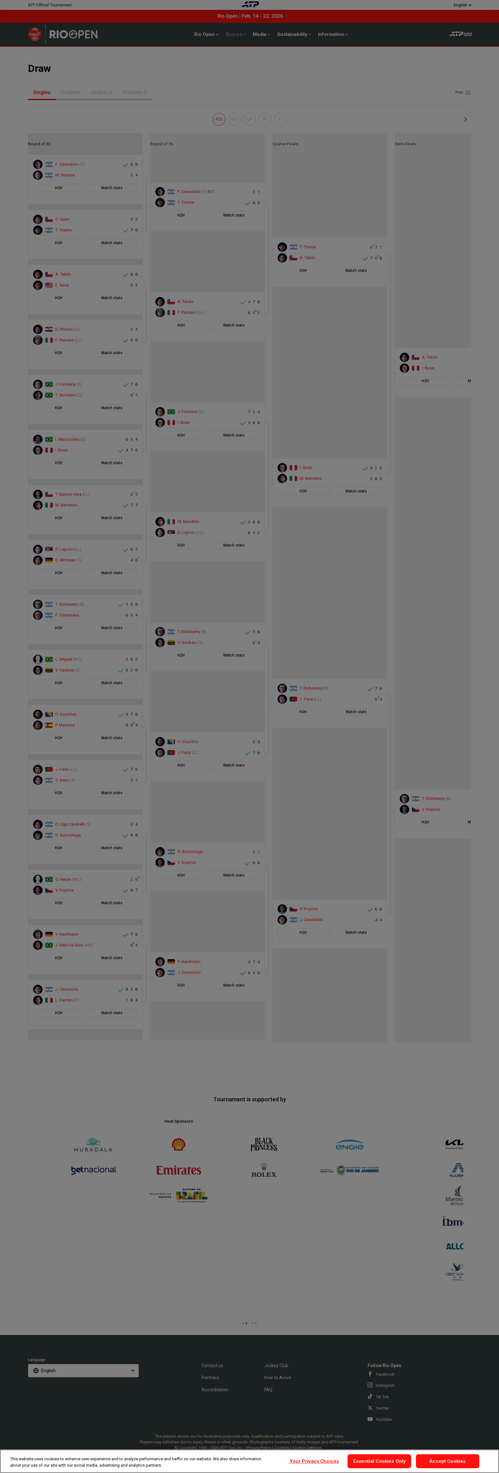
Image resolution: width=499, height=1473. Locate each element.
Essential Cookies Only (379, 1461)
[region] (249, 1461)
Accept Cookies (447, 1461)
